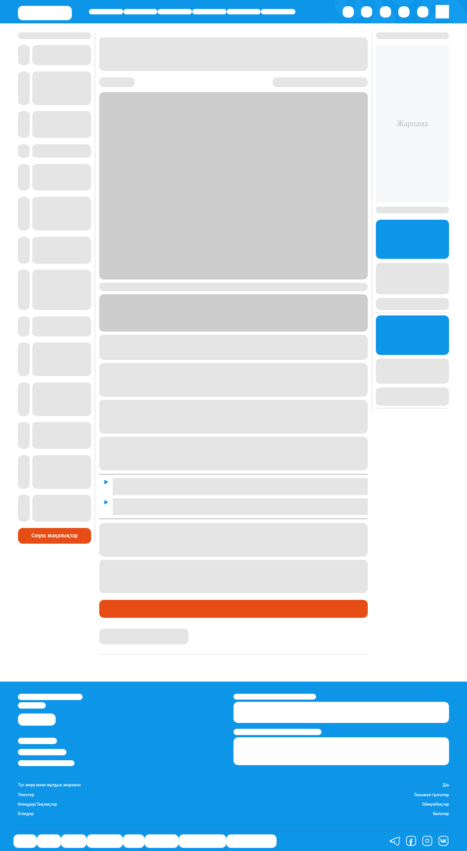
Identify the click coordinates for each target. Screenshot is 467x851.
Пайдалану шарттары (46, 763)
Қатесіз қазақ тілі (202, 841)
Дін (446, 784)
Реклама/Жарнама (42, 752)
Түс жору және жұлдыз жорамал (49, 784)
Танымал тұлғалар (431, 794)
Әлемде (175, 11)
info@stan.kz (32, 705)
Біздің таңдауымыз (251, 841)
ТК (275, 320)
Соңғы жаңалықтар (54, 535)
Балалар (441, 813)
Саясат (105, 11)
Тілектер (26, 794)
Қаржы (140, 11)
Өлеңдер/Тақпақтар (37, 804)
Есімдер (26, 813)
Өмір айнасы (209, 11)
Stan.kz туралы (37, 741)
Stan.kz (196, 320)
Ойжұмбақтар (435, 804)
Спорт (243, 11)
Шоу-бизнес (278, 11)
